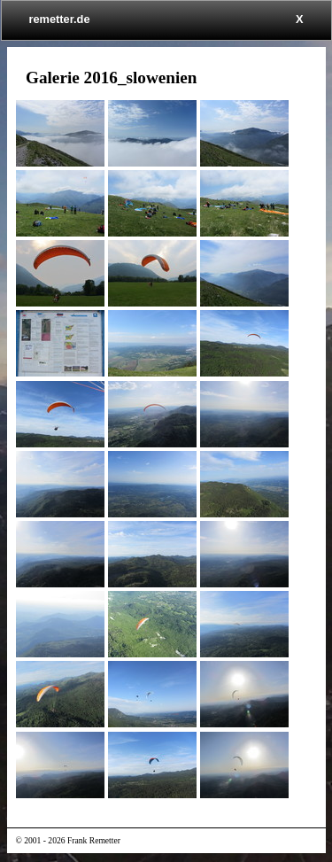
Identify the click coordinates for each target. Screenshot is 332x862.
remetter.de (59, 19)
